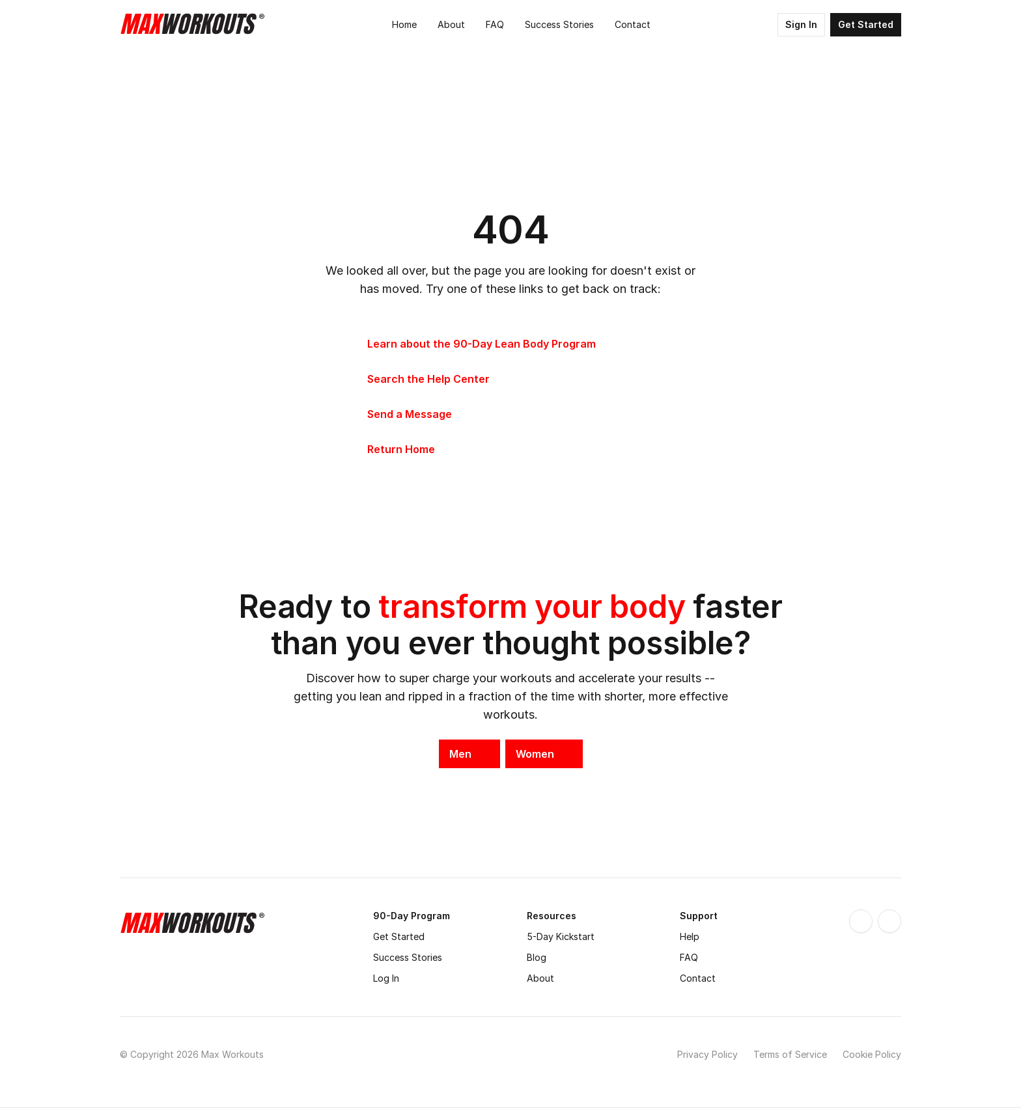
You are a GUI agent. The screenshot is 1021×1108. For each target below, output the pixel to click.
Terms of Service (790, 1054)
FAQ (689, 957)
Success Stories (407, 957)
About (540, 978)
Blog (536, 957)
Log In (386, 978)
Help (689, 936)
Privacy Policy (707, 1054)
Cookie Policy (872, 1054)
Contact (698, 978)
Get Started (399, 936)
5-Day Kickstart (560, 936)
